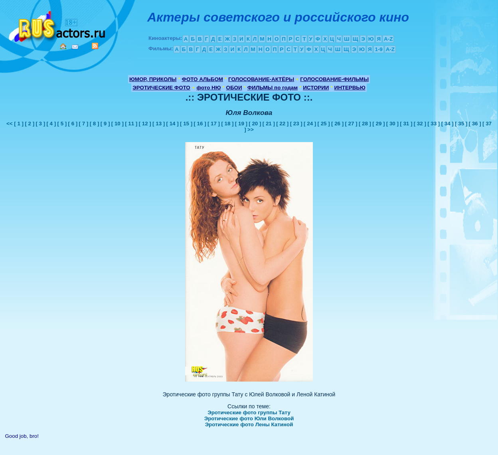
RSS (95, 46)
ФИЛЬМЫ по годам (272, 88)
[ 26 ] (337, 124)
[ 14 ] (172, 124)
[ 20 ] (255, 124)
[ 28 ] (365, 124)
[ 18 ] (227, 124)
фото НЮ (209, 88)
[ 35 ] (461, 124)
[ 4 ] (51, 124)
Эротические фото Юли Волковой (249, 418)
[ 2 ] (29, 124)
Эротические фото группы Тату (249, 412)
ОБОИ (234, 88)
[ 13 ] (158, 124)
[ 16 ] (200, 124)
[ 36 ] (475, 124)
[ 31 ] (406, 124)
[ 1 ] (19, 124)
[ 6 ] (73, 124)
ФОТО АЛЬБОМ (202, 79)
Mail (75, 47)
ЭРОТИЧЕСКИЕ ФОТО (161, 88)
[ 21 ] (269, 124)
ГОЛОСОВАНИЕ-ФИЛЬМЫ (334, 79)
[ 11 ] (131, 124)
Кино (58, 25)
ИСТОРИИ (316, 88)
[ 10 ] (117, 124)
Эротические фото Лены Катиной (249, 424)
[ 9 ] (105, 124)
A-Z (388, 39)
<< (10, 124)
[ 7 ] (84, 124)
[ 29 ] (378, 124)
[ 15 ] (186, 124)
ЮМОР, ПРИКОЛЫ (152, 79)
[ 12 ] (145, 124)
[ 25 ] (324, 124)
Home (63, 46)
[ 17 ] (214, 124)
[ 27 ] (351, 124)
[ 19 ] (241, 124)
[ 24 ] (310, 124)
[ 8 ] (94, 124)
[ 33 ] (433, 124)
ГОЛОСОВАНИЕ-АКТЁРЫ (261, 79)
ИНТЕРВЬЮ (350, 88)
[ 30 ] (392, 124)
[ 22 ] (282, 124)
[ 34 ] (447, 124)
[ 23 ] (296, 124)
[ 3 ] (40, 124)
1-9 (378, 49)
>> (250, 130)
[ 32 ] (420, 124)
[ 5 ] (62, 124)
